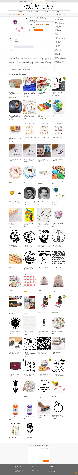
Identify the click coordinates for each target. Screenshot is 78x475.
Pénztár (52, 11)
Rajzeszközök (58, 50)
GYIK (41, 11)
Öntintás (58, 44)
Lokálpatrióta (60, 37)
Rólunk (37, 11)
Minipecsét (47, 24)
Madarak (58, 45)
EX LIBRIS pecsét (59, 19)
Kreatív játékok (59, 57)
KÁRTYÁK (57, 25)
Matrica (57, 27)
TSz (33, 25)
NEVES (57, 35)
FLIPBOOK (57, 29)
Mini (13, 14)
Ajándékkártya (59, 60)
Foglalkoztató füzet (60, 58)
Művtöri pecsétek (60, 38)
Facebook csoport (23, 1)
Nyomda (43, 24)
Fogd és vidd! (59, 48)
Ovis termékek (58, 22)
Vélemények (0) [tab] (29, 46)
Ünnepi (58, 42)
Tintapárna (58, 26)
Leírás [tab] (11, 46)
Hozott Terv (59, 40)
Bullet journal (59, 31)
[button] (27, 19)
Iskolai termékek (59, 23)
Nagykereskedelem (59, 61)
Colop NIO (58, 49)
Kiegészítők (58, 54)
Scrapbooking (58, 30)
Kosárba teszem (38, 30)
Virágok (58, 46)
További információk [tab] (19, 46)
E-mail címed (31, 451)
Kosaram (46, 11)
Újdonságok (22, 11)
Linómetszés (58, 52)
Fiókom (57, 11)
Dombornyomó (59, 21)
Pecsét (10, 14)
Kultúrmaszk (58, 62)
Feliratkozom (46, 460)
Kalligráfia (58, 53)
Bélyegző (39, 24)
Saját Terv (59, 41)
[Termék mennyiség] (31, 30)
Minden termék (30, 11)
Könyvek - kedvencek (60, 56)
